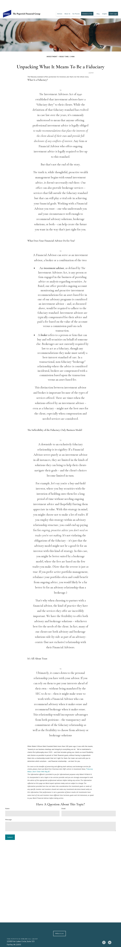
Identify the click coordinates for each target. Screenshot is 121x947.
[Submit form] (10, 828)
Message (8, 810)
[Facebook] (104, 933)
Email (63, 799)
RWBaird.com (59, 924)
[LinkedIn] (109, 933)
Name (7, 799)
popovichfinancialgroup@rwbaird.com (22, 941)
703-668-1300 (15, 944)
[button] (59, 5)
